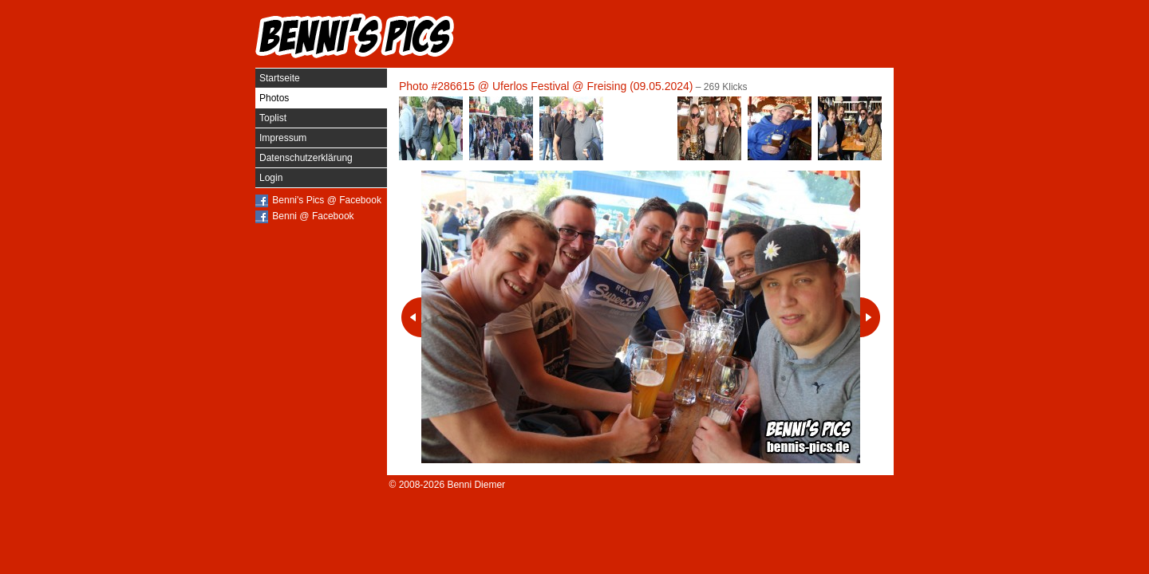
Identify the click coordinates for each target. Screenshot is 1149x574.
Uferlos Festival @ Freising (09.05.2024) (592, 86)
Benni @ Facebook (312, 216)
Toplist (272, 118)
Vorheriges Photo (411, 317)
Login (270, 177)
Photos (274, 98)
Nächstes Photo (870, 317)
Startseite (279, 78)
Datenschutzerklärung (306, 157)
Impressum (282, 138)
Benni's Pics (355, 36)
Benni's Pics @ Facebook (326, 200)
